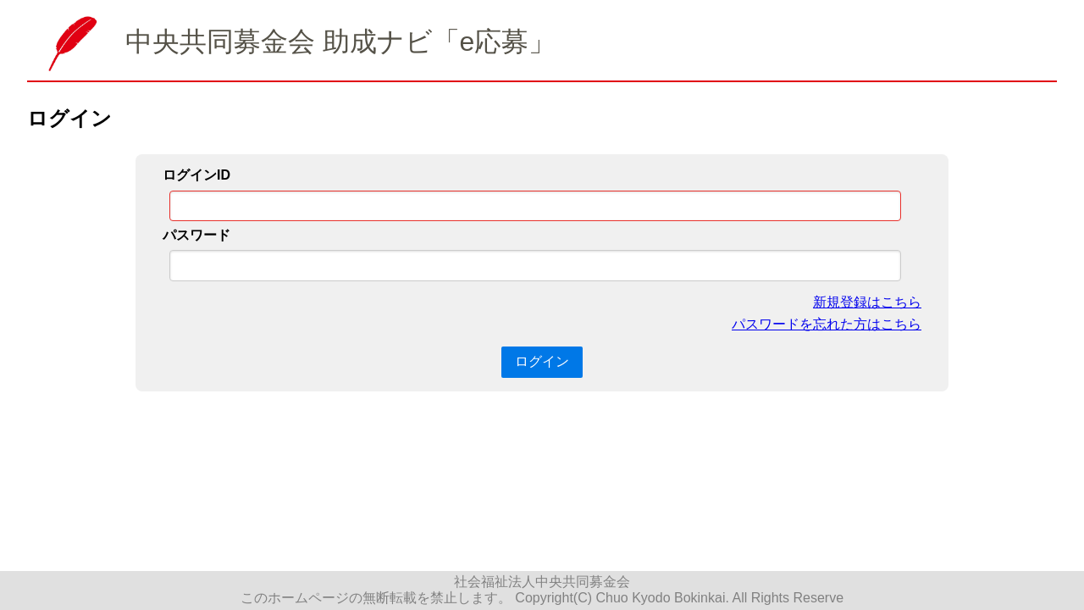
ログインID (196, 175)
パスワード (196, 235)
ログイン (542, 361)
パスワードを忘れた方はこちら (826, 324)
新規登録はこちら (867, 302)
